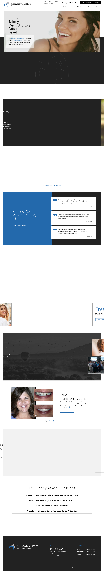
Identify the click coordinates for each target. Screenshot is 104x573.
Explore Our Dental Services (52, 185)
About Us (56, 6)
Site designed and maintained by (67, 567)
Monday (79, 548)
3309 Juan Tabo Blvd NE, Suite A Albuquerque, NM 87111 (52, 2)
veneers (13, 38)
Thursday (79, 553)
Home (47, 6)
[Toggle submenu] (58, 6)
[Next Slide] (53, 421)
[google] (54, 555)
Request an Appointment (91, 2)
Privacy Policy (53, 567)
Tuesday (79, 549)
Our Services (67, 6)
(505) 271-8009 (69, 2)
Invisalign (68, 407)
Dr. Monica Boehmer (17, 40)
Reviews (89, 6)
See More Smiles (67, 414)
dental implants (20, 38)
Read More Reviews (20, 225)
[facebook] (51, 555)
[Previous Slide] (49, 421)
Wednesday (80, 551)
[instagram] (58, 555)
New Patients (78, 6)
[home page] (17, 4)
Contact (97, 6)
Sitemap (45, 567)
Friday (79, 554)
